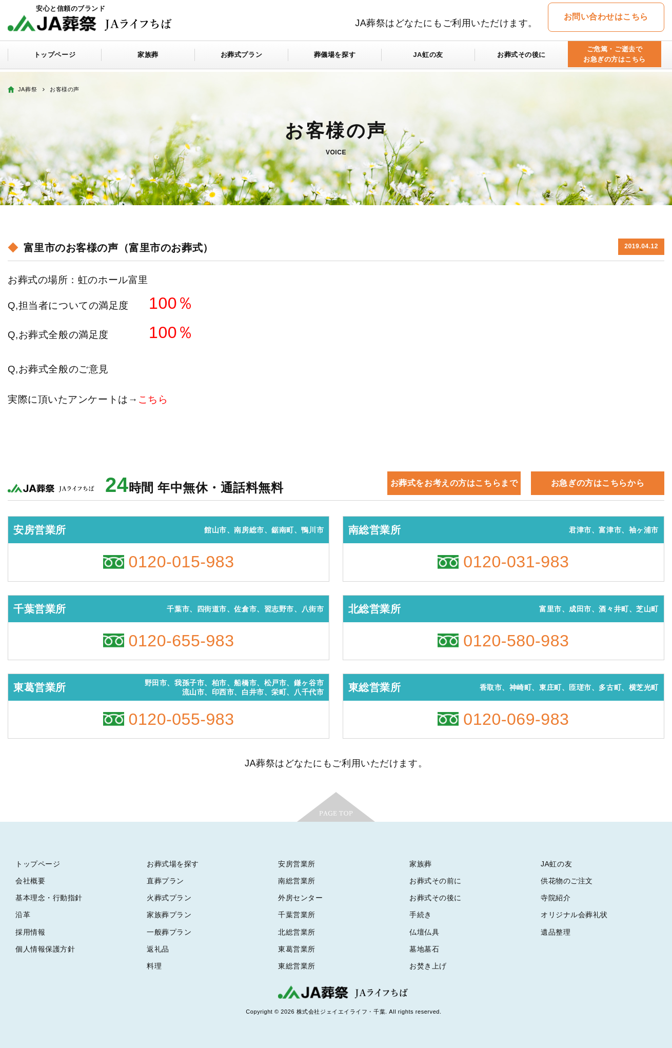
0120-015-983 (181, 561)
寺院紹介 (555, 898)
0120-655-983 (181, 640)
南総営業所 (296, 881)
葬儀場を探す (334, 57)
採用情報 (30, 932)
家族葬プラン (169, 915)
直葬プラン (165, 881)
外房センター (300, 898)
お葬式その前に (435, 881)
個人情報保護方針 (45, 949)
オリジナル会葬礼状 (574, 915)
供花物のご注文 (567, 881)
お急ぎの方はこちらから (597, 483)
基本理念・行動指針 (49, 898)
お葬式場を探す (173, 864)
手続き (420, 915)
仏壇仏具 (424, 932)
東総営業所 (296, 966)
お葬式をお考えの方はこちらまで (454, 483)
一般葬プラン (169, 932)
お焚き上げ (428, 966)
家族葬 (148, 57)
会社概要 (30, 881)
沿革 (22, 915)
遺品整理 (555, 932)
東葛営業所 (296, 949)
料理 (154, 966)
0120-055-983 (181, 719)
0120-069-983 (516, 719)
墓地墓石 (424, 949)
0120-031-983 (516, 561)
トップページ (54, 57)
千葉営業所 (296, 915)
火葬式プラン (169, 898)
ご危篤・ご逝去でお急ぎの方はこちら (614, 57)
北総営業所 (296, 932)
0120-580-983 (516, 640)
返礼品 (158, 949)
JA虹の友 (428, 57)
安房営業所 (296, 864)
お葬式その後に (522, 57)
